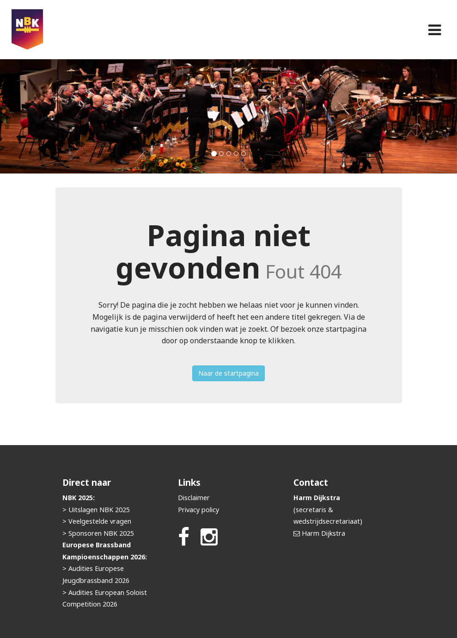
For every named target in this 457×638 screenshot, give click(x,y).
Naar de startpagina (228, 373)
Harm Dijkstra (323, 533)
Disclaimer (194, 497)
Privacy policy (198, 509)
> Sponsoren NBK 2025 (98, 533)
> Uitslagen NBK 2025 (96, 509)
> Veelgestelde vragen (96, 521)
